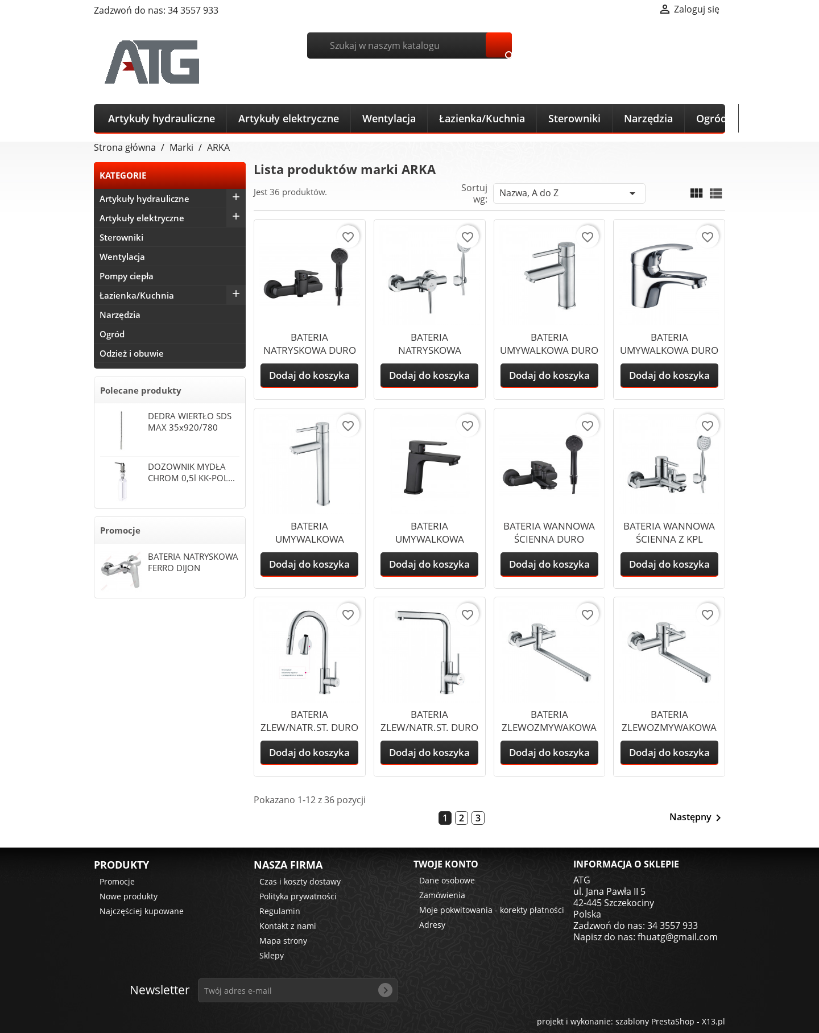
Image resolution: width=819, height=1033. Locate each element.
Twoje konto (445, 864)
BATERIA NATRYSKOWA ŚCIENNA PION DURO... (429, 356)
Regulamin (279, 911)
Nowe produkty (129, 896)
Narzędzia (648, 118)
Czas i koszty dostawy (300, 881)
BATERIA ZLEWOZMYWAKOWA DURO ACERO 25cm (549, 727)
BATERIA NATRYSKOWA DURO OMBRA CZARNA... (309, 350)
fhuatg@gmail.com (678, 937)
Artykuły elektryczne (288, 118)
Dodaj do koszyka (309, 375)
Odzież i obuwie (132, 353)
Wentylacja (389, 118)
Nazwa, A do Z (569, 193)
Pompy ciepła (127, 276)
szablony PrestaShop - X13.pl (670, 1021)
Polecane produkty (140, 390)
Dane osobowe (447, 880)
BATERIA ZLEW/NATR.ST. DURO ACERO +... (309, 727)
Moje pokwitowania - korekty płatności (491, 909)
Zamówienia (442, 895)
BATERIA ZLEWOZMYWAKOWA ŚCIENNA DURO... (669, 727)
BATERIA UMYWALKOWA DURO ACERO (549, 350)
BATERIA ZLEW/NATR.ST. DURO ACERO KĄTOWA (429, 727)
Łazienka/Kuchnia (482, 118)
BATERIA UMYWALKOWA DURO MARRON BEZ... (669, 350)
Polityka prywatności (298, 896)
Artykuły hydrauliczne (161, 118)
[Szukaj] (409, 45)
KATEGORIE (123, 175)
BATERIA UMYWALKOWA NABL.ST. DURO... (310, 539)
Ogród (711, 118)
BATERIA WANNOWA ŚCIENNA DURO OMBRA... (549, 539)
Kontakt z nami (287, 925)
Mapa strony (283, 940)
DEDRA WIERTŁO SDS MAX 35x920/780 (189, 421)
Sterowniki (574, 118)
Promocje (120, 530)
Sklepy (271, 955)
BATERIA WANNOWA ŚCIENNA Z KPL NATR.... (669, 539)
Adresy (432, 924)
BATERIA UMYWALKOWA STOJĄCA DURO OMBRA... (429, 545)
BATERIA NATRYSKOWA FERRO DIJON (193, 562)
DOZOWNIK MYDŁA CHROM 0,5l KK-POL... (191, 472)
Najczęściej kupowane (142, 911)
